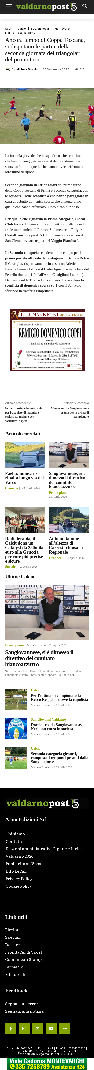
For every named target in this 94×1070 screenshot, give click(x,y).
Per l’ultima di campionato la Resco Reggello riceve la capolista (59, 697)
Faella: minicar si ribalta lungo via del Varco (24, 478)
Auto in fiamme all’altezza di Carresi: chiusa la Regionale (66, 545)
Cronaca (11, 488)
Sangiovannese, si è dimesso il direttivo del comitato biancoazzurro (67, 480)
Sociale (10, 567)
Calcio (21, 28)
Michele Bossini (27, 69)
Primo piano (58, 493)
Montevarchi (63, 28)
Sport (8, 28)
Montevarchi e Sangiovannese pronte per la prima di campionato (70, 412)
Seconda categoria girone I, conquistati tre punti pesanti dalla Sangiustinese (59, 758)
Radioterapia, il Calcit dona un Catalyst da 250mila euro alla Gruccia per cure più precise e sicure (24, 549)
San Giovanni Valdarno (48, 719)
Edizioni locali (40, 28)
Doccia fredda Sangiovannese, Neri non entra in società (56, 727)
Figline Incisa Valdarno (20, 32)
